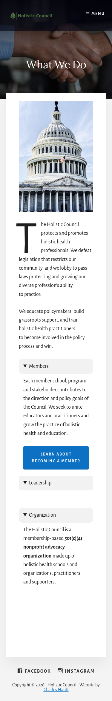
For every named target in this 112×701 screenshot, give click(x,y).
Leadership (40, 483)
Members (39, 366)
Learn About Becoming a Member (56, 457)
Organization (42, 515)
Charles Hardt (56, 689)
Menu (98, 14)
